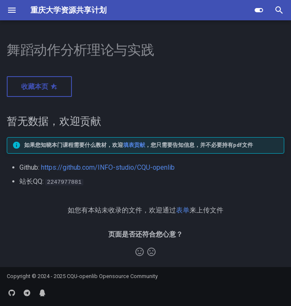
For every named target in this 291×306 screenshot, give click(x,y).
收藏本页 (39, 87)
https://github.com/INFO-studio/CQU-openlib (108, 167)
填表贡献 (134, 145)
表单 (182, 210)
